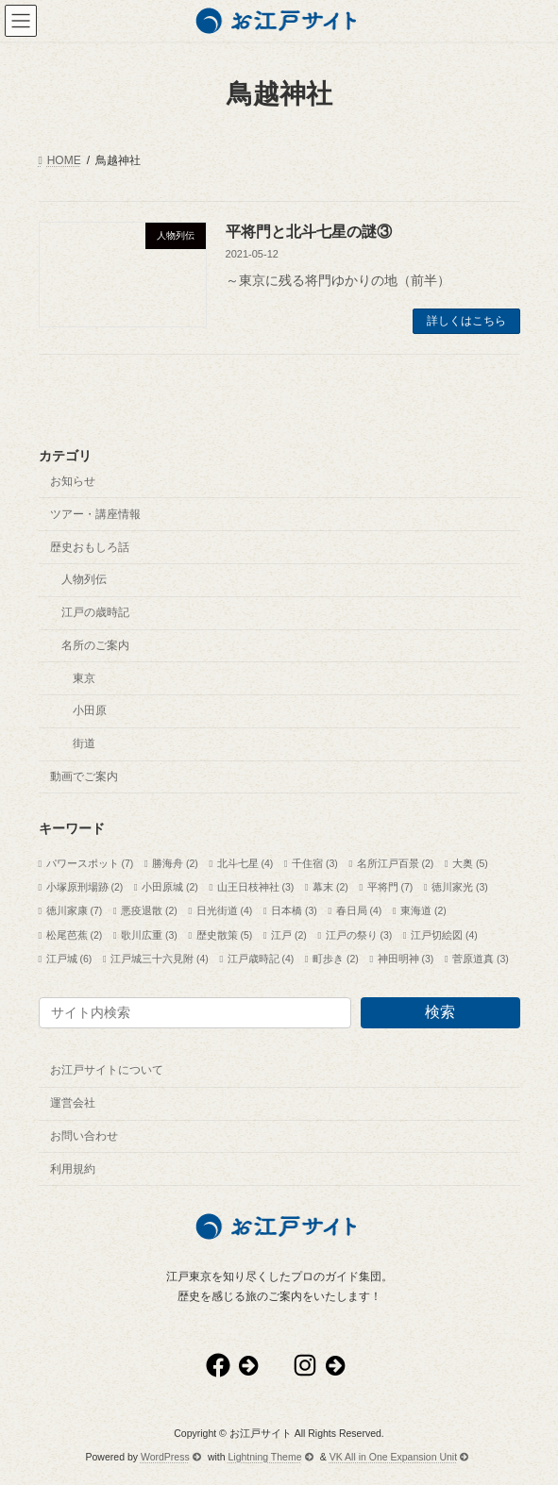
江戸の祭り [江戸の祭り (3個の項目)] (359, 934)
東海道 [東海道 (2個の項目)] (423, 910)
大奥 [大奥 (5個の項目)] (470, 863)
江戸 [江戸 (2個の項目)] (289, 934)
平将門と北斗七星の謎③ (309, 232)
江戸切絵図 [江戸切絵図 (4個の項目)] (444, 934)
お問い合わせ (84, 1135)
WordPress (171, 1455)
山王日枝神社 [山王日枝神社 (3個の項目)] (256, 887)
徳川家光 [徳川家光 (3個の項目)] (459, 887)
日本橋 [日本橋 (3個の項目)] (294, 910)
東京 (84, 677)
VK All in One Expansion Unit (399, 1455)
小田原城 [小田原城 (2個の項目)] (170, 887)
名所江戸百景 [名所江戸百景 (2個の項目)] (395, 863)
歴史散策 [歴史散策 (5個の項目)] (224, 934)
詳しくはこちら (466, 320)
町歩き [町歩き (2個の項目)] (336, 957)
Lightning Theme (270, 1455)
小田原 (90, 710)
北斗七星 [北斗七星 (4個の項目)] (245, 863)
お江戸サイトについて (106, 1069)
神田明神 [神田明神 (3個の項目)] (406, 957)
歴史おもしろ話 (89, 546)
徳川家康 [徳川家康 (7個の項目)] (74, 910)
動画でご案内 (84, 776)
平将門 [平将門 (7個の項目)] (390, 887)
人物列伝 (84, 579)
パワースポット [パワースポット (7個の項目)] (90, 863)
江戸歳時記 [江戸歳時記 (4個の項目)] (261, 957)
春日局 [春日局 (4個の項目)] (359, 910)
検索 (440, 1012)
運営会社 (72, 1103)
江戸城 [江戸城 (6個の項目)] (69, 957)
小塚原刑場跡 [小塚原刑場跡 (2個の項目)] (85, 887)
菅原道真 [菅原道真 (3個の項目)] (480, 957)
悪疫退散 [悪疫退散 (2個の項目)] (149, 910)
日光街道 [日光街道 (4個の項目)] (224, 910)
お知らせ (72, 481)
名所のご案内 (95, 644)
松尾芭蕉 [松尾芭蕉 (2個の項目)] (74, 934)
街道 (84, 743)
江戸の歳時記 (95, 612)
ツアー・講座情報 (95, 513)
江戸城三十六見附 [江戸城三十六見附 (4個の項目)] (159, 957)
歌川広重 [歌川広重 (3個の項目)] (149, 934)
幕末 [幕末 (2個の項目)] (330, 887)
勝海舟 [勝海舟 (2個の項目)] (175, 863)
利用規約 (72, 1168)
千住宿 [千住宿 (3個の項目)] (315, 863)
